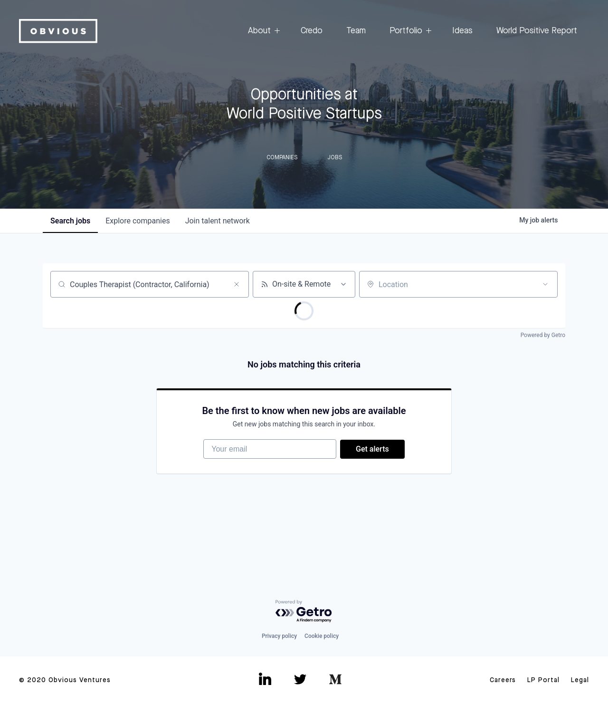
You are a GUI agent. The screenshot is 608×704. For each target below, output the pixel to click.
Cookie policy (321, 636)
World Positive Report (536, 31)
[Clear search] (236, 284)
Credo (312, 31)
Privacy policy (279, 636)
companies (137, 220)
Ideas (462, 31)
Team (356, 31)
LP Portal (543, 680)
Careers (503, 680)
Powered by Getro (543, 335)
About (262, 31)
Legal (580, 680)
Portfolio (409, 31)
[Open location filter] (545, 284)
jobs (70, 220)
